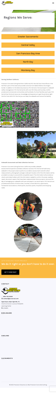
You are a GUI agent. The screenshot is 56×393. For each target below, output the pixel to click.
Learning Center (6, 306)
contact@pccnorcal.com (10, 298)
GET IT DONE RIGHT (10, 272)
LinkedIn (5, 308)
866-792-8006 (7, 296)
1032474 (20, 304)
